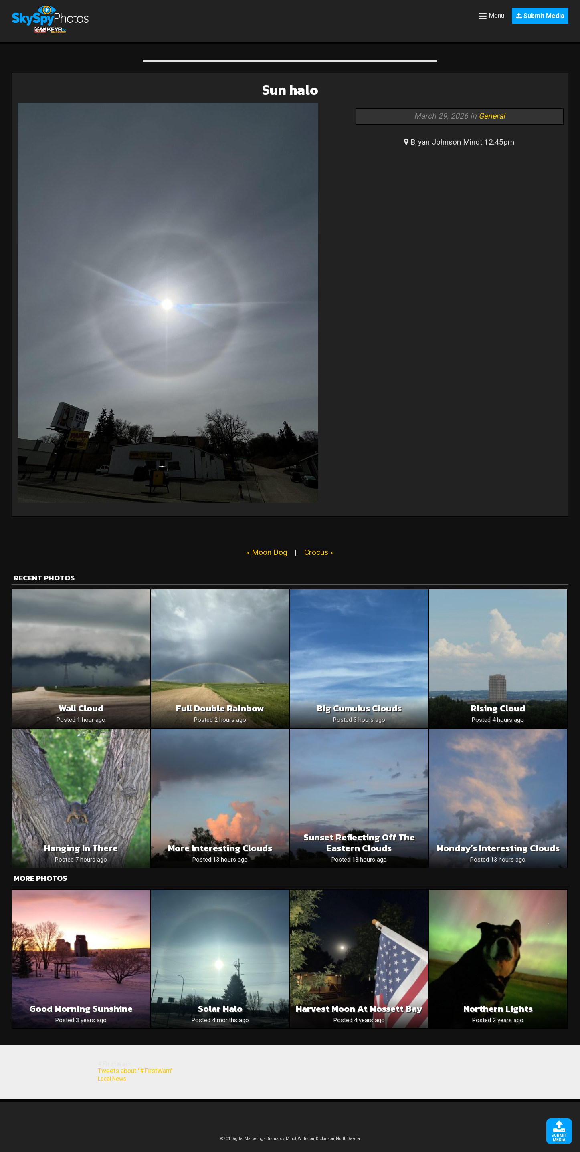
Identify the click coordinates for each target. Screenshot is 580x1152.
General (492, 116)
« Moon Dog (266, 552)
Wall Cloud (81, 708)
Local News (112, 1078)
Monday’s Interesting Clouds (498, 848)
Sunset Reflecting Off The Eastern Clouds (359, 843)
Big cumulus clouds (359, 708)
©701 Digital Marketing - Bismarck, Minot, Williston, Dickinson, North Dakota (290, 1138)
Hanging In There (81, 848)
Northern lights (498, 1008)
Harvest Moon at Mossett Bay (359, 1008)
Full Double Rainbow (220, 708)
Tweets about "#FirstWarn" (135, 1071)
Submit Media (540, 16)
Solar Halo (220, 1008)
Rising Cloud (498, 708)
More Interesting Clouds (220, 848)
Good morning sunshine (81, 1008)
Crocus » (319, 552)
